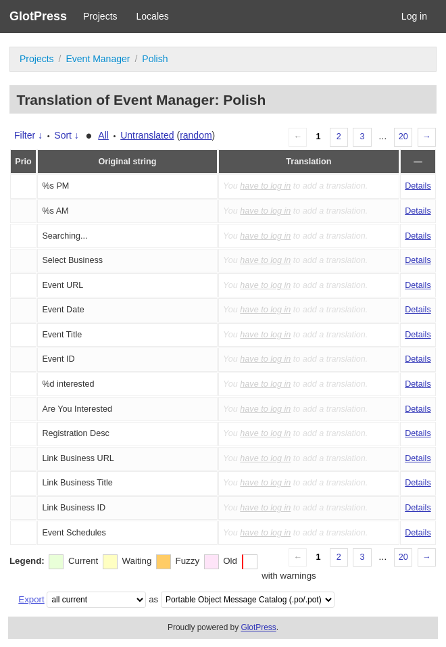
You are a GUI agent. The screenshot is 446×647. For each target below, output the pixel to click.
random (196, 135)
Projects (100, 16)
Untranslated (147, 135)
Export (31, 599)
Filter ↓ (28, 135)
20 (403, 136)
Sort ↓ (66, 135)
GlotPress (38, 16)
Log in (414, 16)
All (103, 135)
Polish (155, 58)
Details (418, 186)
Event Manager (98, 58)
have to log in (265, 186)
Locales (153, 16)
